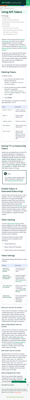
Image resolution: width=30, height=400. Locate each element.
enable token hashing (13, 223)
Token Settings (5, 26)
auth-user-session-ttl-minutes (11, 28)
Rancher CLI (22, 46)
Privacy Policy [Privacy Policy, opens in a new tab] (17, 392)
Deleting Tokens (6, 18)
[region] (15, 391)
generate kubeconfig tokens (15, 180)
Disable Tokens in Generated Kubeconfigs (13, 22)
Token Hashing (5, 24)
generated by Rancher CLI (21, 280)
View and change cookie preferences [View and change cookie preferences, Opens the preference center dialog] (15, 397)
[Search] (17, 9)
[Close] (27, 385)
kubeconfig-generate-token (10, 34)
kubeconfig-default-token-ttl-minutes (13, 30)
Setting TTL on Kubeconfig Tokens (10, 20)
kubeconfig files (6, 48)
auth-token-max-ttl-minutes (10, 32)
